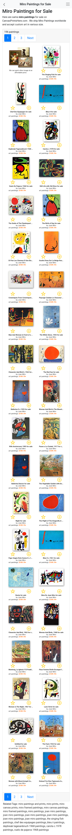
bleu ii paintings (55, 822)
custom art (21, 24)
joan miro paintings (55, 811)
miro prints (52, 803)
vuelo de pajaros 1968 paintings (31, 829)
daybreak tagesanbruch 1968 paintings (24, 826)
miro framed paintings (31, 807)
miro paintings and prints (31, 803)
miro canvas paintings (56, 807)
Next (30, 38)
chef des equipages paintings (30, 822)
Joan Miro (52, 77)
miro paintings (36, 811)
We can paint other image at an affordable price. (20, 71)
